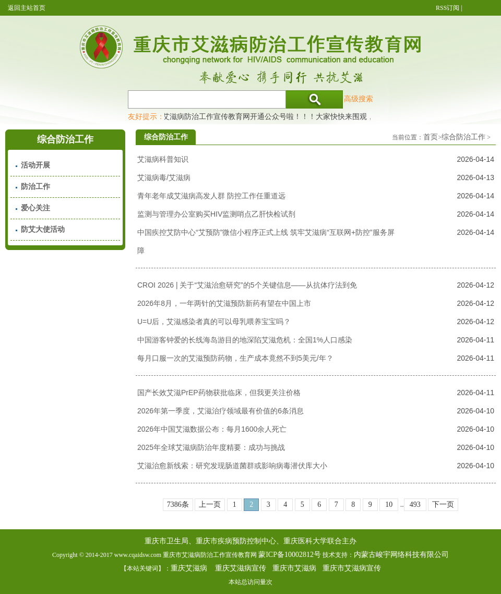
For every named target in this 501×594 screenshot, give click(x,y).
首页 (430, 137)
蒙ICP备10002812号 (289, 555)
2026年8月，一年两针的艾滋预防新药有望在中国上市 (224, 303)
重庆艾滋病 (189, 568)
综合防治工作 (463, 137)
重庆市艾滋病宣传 (352, 568)
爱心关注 (35, 208)
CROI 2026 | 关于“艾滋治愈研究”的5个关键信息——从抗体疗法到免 (247, 285)
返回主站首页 (26, 7)
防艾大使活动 (43, 229)
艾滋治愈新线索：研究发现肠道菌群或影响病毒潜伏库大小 (232, 465)
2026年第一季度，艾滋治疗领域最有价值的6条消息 (220, 411)
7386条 (178, 504)
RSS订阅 (447, 7)
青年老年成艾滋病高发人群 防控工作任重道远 (211, 196)
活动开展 (35, 165)
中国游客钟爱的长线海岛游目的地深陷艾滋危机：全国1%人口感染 (244, 340)
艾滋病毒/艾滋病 (163, 177)
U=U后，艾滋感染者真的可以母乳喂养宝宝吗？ (214, 321)
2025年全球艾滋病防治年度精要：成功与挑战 (211, 447)
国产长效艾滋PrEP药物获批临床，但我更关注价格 (219, 392)
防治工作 (35, 187)
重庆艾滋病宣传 (240, 568)
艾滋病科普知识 (162, 159)
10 (388, 504)
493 (415, 504)
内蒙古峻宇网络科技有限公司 (401, 555)
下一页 (443, 504)
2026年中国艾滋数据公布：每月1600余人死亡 (212, 429)
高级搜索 (358, 98)
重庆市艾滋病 (294, 568)
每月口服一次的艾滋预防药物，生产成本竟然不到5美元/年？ (235, 358)
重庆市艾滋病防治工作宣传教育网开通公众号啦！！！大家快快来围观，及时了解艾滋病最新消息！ (309, 116)
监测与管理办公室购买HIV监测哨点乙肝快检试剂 (216, 214)
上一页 (210, 504)
